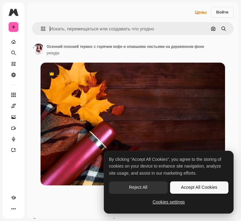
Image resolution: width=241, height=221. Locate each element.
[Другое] (13, 209)
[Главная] (13, 42)
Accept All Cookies (199, 187)
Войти (222, 12)
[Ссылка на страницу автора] (38, 49)
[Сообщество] (13, 75)
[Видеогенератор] (13, 128)
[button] (40, 28)
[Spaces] (13, 106)
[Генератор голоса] (13, 139)
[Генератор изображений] (13, 117)
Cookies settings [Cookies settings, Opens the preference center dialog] (169, 202)
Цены (201, 12)
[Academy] (13, 198)
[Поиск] (13, 53)
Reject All (138, 187)
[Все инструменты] (13, 95)
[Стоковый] (13, 64)
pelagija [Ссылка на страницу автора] (53, 53)
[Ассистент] (13, 150)
